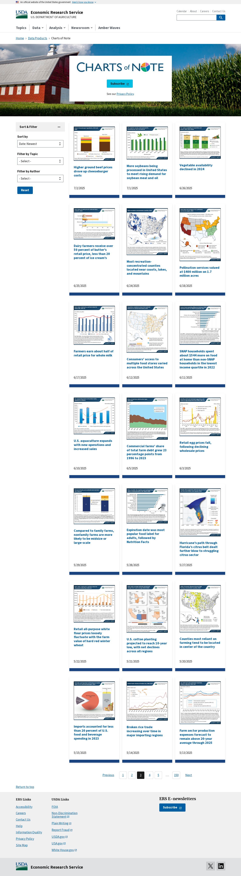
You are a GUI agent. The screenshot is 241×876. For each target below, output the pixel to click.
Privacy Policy (125, 94)
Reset (25, 190)
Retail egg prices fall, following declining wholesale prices (195, 446)
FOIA (55, 807)
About (193, 11)
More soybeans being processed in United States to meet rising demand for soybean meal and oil (147, 172)
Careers (204, 11)
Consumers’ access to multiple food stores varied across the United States (147, 363)
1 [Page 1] (123, 775)
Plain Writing (60, 823)
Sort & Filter (28, 127)
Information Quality (29, 832)
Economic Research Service (57, 12)
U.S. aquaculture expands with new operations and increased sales (93, 445)
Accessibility (24, 807)
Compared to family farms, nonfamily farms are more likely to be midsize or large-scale (94, 536)
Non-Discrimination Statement (64, 815)
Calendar (182, 11)
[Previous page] (106, 775)
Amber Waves (109, 27)
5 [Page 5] (158, 775)
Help (19, 826)
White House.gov (63, 850)
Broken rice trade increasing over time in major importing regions (145, 731)
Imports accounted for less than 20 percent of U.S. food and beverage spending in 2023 (93, 732)
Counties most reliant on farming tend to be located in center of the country (200, 643)
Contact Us (218, 11)
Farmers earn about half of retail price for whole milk (93, 353)
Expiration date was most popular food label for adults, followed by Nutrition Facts (146, 536)
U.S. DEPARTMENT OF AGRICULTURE (54, 17)
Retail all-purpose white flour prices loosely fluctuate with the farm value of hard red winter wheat (92, 637)
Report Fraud (61, 830)
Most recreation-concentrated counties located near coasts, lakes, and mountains (147, 267)
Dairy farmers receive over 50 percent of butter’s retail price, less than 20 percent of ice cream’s (93, 252)
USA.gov (57, 843)
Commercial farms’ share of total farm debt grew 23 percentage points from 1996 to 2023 (147, 452)
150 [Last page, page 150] (176, 775)
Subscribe (117, 84)
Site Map (22, 845)
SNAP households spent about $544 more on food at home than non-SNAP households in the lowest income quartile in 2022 (198, 359)
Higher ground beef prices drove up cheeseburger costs (93, 171)
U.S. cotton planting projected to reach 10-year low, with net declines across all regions (147, 645)
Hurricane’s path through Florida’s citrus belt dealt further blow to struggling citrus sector (199, 549)
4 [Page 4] (149, 775)
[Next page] (190, 775)
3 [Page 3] (140, 775)
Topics (21, 27)
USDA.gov (58, 837)
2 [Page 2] (132, 775)
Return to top (25, 787)
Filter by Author (28, 171)
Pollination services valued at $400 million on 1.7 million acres (199, 271)
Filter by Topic (27, 154)
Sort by (22, 137)
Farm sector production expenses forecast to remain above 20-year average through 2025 (197, 736)
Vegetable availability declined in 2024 (196, 167)
